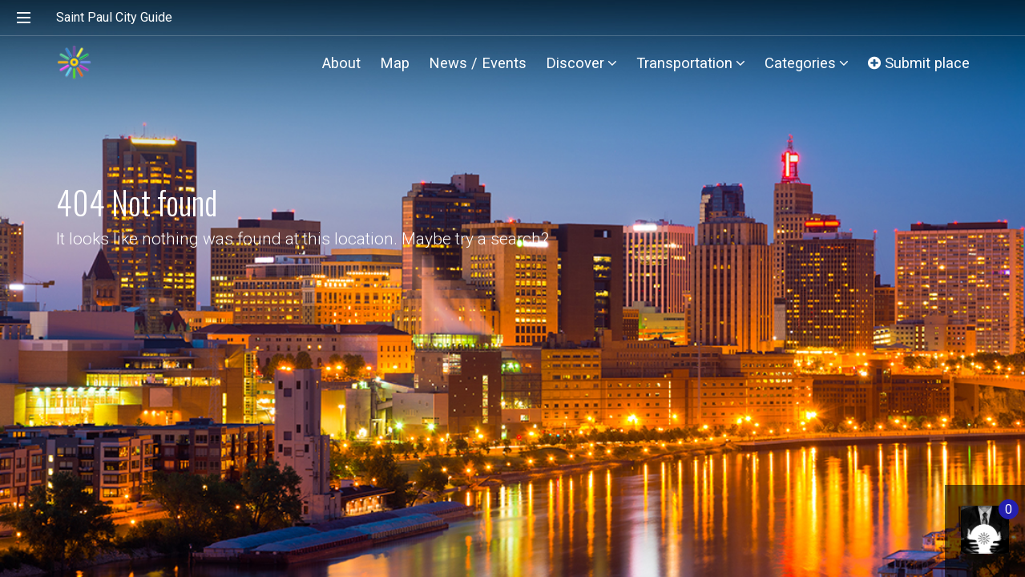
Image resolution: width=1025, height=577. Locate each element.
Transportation (690, 62)
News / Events (478, 62)
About (341, 62)
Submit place (919, 62)
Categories (807, 62)
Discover (581, 62)
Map (395, 62)
